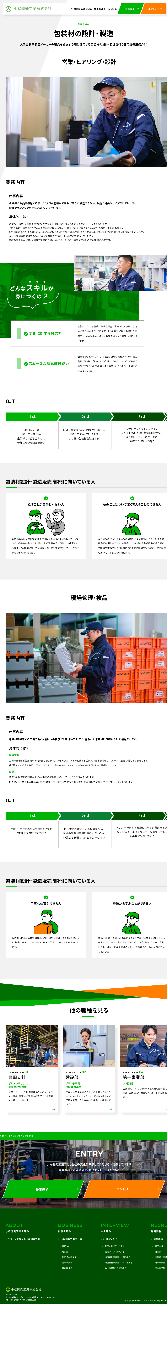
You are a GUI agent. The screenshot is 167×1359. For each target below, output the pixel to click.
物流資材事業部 (69, 1257)
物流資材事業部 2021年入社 (119, 1262)
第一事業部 (67, 1262)
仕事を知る (100, 8)
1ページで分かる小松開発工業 (24, 1239)
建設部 (65, 1251)
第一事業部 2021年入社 (116, 1268)
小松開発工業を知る (81, 8)
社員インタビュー (112, 1239)
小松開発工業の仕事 (71, 1239)
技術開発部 (67, 1268)
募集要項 (158, 1239)
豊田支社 (66, 1246)
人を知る (112, 8)
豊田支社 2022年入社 (115, 1246)
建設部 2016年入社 (114, 1251)
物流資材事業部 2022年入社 (119, 1257)
